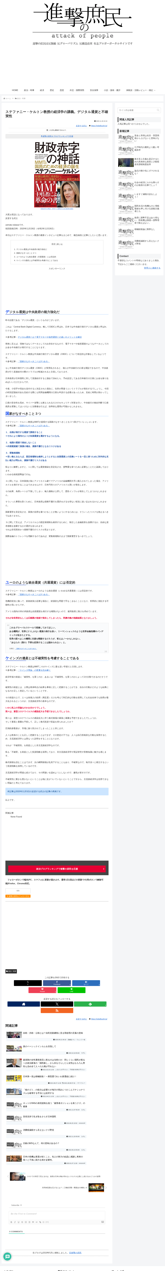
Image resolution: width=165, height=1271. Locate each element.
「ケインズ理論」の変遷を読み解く (34, 670)
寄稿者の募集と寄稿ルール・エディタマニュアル (134, 1226)
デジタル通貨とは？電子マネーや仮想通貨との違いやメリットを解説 (50, 337)
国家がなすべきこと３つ (26, 253)
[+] (47, 1148)
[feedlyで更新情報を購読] (60, 996)
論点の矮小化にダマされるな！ (72, 1202)
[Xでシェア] (15, 983)
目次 (54, 244)
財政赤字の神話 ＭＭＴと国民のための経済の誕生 (57, 208)
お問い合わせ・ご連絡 (122, 1216)
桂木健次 (90, 1240)
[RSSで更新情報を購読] (65, 996)
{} (43, 1148)
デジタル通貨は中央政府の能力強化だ (31, 249)
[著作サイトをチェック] (48, 996)
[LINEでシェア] (99, 983)
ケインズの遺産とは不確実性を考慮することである (37, 260)
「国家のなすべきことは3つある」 (34, 361)
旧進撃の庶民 (75, 1179)
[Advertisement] (82, 67)
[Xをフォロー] (54, 996)
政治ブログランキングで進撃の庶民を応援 (57, 869)
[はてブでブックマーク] (57, 983)
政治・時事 (11, 971)
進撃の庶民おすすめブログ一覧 (126, 1231)
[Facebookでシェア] (36, 983)
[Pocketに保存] (78, 983)
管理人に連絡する (152, 268)
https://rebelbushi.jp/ (99, 126)
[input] (139, 110)
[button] (158, 110)
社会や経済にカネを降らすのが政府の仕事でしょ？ (81, 1226)
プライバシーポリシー (122, 1221)
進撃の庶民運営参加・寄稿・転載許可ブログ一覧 (134, 1236)
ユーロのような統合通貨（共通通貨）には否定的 (36, 257)
